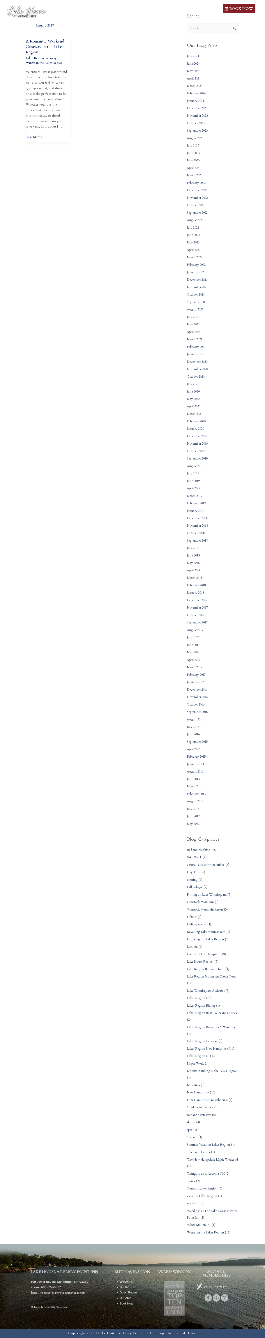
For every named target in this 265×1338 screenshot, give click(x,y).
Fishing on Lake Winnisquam (208, 895)
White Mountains (199, 1225)
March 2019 (195, 496)
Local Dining (242, 17)
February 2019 (197, 503)
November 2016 (198, 697)
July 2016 (193, 727)
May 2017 (194, 653)
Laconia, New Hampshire (205, 954)
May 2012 (194, 824)
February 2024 (197, 93)
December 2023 (198, 108)
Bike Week (195, 858)
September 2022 (198, 213)
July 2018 (193, 548)
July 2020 (193, 384)
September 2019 (198, 459)
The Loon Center (199, 1152)
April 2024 (194, 79)
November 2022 (198, 198)
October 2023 (196, 123)
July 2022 (193, 228)
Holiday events (197, 924)
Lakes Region (196, 998)
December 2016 (198, 690)
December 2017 (198, 600)
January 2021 (196, 354)
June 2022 (194, 235)
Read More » (35, 136)
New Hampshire (198, 1093)
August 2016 (196, 719)
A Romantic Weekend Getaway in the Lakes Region (46, 46)
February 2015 (197, 757)
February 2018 (197, 585)
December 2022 (198, 190)
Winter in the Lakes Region (45, 63)
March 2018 (195, 578)
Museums (193, 1085)
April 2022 (194, 250)
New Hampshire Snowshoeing (208, 1100)
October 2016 (196, 705)
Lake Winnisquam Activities (207, 991)
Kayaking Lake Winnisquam (207, 932)
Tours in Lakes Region (203, 1189)
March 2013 (195, 787)
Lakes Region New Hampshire (208, 1049)
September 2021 (198, 302)
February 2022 (197, 265)
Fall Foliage (195, 887)
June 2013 (194, 779)
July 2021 (193, 317)
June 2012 (194, 816)
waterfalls (193, 1204)
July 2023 (193, 146)
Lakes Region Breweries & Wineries (212, 1027)
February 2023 (197, 183)
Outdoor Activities (200, 1108)
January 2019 (196, 511)
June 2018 (194, 556)
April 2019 (194, 489)
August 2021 (196, 310)
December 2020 (198, 362)
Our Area (214, 17)
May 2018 (194, 563)
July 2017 (193, 638)
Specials (192, 1137)
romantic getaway (199, 1115)
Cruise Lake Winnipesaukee (206, 865)
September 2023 (198, 131)
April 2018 (194, 570)
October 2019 (196, 451)
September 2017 (198, 623)
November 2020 (198, 369)
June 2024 (194, 64)
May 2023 (194, 161)
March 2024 (195, 86)
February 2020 (197, 421)
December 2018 (198, 518)
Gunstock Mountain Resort (206, 910)
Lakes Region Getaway (42, 58)
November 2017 (198, 608)
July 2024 (193, 56)
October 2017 (196, 615)
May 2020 (194, 399)
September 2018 (198, 541)
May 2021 (194, 325)
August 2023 (196, 138)
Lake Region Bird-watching (207, 969)
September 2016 (198, 712)
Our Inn (158, 17)
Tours (191, 1181)
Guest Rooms (186, 17)
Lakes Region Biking (202, 1006)
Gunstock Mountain (201, 902)
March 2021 (195, 339)
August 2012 (196, 802)
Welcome (134, 17)
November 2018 (198, 526)
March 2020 (195, 414)
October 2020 (196, 377)
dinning (192, 880)
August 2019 (196, 466)
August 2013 (196, 772)
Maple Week (196, 1064)
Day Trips (194, 872)
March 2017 (195, 667)
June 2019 (194, 481)
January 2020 (196, 429)
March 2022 (195, 257)
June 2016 (194, 734)
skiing (191, 1122)
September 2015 (198, 742)
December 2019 (198, 436)
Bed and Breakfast (200, 850)
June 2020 (194, 392)
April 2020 (194, 406)
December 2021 (198, 280)
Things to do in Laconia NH (207, 1174)
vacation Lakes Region (203, 1196)
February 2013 (197, 794)
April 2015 (194, 749)
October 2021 (196, 295)
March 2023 (195, 176)
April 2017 (194, 660)
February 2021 (197, 347)
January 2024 (196, 101)
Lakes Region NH (199, 1056)
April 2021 (194, 332)
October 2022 (196, 205)
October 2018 (196, 533)
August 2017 (196, 630)
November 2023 (198, 116)
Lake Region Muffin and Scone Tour (213, 977)
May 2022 (194, 243)
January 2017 (196, 682)
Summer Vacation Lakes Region (209, 1145)
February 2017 (197, 675)
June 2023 (194, 153)
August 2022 (196, 220)
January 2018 (196, 593)
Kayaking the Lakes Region (206, 939)
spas (189, 1130)
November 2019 (198, 444)
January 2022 (196, 272)
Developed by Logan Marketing (174, 1333)
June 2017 (194, 645)
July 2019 (193, 474)
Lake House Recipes (201, 962)
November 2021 (198, 287)
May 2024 (194, 71)
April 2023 (194, 168)
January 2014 (196, 764)
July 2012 (193, 809)
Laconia (192, 947)
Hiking (192, 917)
